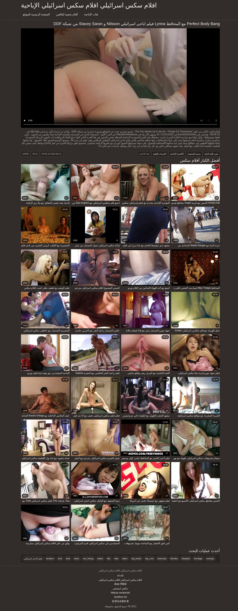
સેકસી (119, 575)
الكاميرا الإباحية (175, 154)
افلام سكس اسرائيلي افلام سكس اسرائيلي (119, 580)
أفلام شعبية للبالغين (65, 14)
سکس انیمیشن (118, 588)
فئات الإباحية (90, 14)
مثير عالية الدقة (210, 154)
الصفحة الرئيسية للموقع (35, 14)
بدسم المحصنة (192, 154)
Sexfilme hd (119, 597)
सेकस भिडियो (119, 584)
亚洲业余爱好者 (118, 601)
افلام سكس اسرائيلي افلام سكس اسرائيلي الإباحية (87, 5)
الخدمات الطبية (158, 154)
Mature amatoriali (119, 592)
